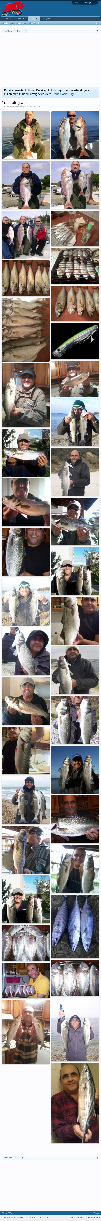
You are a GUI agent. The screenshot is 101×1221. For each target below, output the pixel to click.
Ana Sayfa (8, 19)
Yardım (96, 1213)
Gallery (34, 19)
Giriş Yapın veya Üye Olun (85, 3)
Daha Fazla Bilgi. (63, 94)
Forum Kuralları (76, 1217)
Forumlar (22, 19)
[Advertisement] (50, 59)
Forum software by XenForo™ (24, 1217)
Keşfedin (8, 23)
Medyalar (46, 19)
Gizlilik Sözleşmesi (92, 1217)
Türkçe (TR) (7, 1213)
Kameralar (21, 23)
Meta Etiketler (35, 23)
